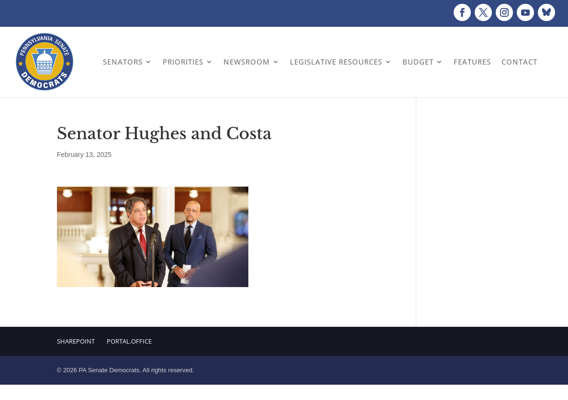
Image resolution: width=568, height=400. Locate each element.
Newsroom (246, 62)
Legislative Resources (336, 62)
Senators (123, 62)
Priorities (183, 62)
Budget (418, 62)
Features (472, 62)
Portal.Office (129, 341)
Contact (519, 62)
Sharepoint (76, 341)
